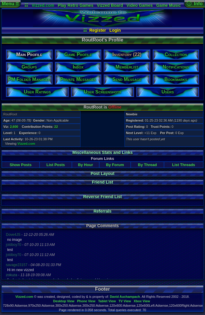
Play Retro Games (75, 5)
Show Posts (20, 165)
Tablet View (107, 301)
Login (115, 30)
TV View (125, 301)
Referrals (103, 211)
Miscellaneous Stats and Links (102, 152)
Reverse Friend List (102, 196)
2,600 (14, 126)
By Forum (115, 165)
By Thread (147, 165)
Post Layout (102, 173)
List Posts (55, 165)
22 (56, 126)
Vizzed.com (42, 5)
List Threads (183, 165)
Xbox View (142, 301)
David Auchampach (125, 296)
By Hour (85, 165)
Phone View (86, 301)
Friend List (102, 182)
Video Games (140, 5)
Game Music (168, 5)
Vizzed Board (110, 5)
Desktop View (63, 301)
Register (97, 30)
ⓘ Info (195, 3)
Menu (10, 3)
